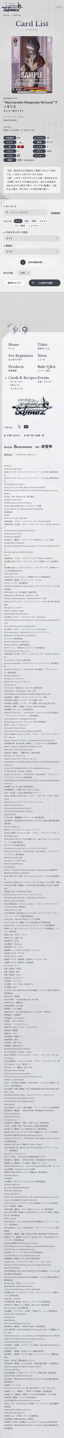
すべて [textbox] (9, 238)
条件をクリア (14, 282)
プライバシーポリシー (26, 454)
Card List (16, 15)
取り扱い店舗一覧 (35, 435)
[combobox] (32, 238)
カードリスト (17, 381)
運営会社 (8, 454)
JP (44, 7)
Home (6, 15)
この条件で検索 (45, 282)
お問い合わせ (13, 435)
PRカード (15, 385)
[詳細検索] (56, 212)
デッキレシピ (17, 388)
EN (51, 7)
